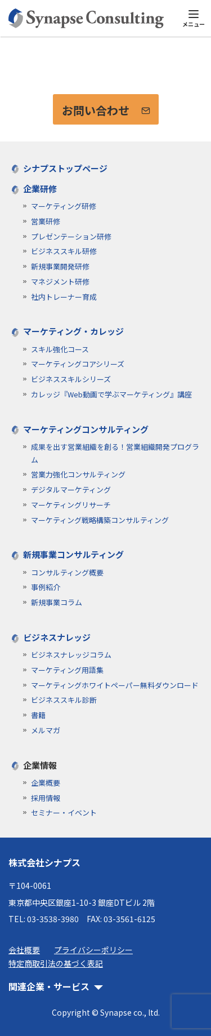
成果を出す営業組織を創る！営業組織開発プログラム (115, 453)
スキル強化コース (60, 349)
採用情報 (45, 798)
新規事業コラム (56, 602)
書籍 (38, 715)
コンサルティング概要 (67, 572)
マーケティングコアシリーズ (77, 363)
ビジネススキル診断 (64, 699)
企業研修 (40, 188)
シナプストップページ (65, 168)
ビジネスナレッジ (57, 637)
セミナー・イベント (64, 812)
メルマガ (45, 730)
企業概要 (45, 782)
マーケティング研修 (63, 206)
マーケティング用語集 (67, 670)
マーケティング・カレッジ (73, 331)
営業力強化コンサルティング (78, 474)
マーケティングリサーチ (71, 504)
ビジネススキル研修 (64, 251)
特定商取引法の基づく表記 (55, 963)
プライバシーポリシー (93, 949)
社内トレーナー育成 (64, 296)
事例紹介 (45, 587)
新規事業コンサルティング (73, 554)
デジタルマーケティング (71, 489)
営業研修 (45, 221)
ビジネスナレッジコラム (71, 654)
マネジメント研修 (60, 281)
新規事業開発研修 (60, 266)
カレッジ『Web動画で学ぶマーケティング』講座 (111, 394)
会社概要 (24, 949)
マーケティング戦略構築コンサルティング (100, 520)
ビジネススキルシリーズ (71, 379)
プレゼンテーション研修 (71, 236)
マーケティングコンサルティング (86, 429)
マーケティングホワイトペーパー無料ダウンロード (115, 685)
